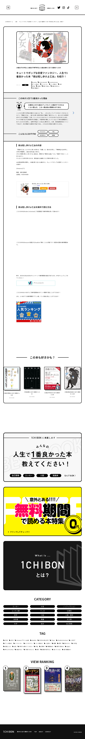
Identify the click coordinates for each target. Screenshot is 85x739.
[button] (73, 113)
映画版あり (50, 646)
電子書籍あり (36, 88)
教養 (42, 619)
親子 (38, 649)
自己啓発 (69, 624)
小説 (25, 85)
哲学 (15, 615)
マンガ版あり (54, 84)
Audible (35, 82)
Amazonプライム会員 (23, 640)
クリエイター (45, 84)
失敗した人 (8, 646)
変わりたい (67, 643)
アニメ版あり (36, 84)
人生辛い (48, 643)
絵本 (42, 624)
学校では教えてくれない (26, 646)
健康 (55, 643)
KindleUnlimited (54, 82)
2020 (6, 640)
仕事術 (69, 611)
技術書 (15, 619)
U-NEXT (73, 640)
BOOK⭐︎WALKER (43, 82)
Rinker (38, 185)
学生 (34, 86)
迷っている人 (57, 649)
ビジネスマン (29, 643)
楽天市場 (52, 188)
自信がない (19, 649)
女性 (61, 84)
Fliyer (53, 640)
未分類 (69, 619)
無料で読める (46, 86)
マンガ (42, 611)
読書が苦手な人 (56, 86)
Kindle (36, 188)
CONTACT (48, 731)
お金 (42, 606)
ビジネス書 (16, 611)
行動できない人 (29, 649)
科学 (15, 624)
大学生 (75, 643)
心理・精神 (69, 615)
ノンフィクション (69, 606)
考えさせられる (9, 649)
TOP (35, 731)
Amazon (44, 188)
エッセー (16, 606)
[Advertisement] (28, 340)
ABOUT (41, 731)
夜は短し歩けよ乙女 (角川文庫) (41, 183)
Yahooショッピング (39, 191)
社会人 (68, 646)
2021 (12, 640)
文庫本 (39, 86)
